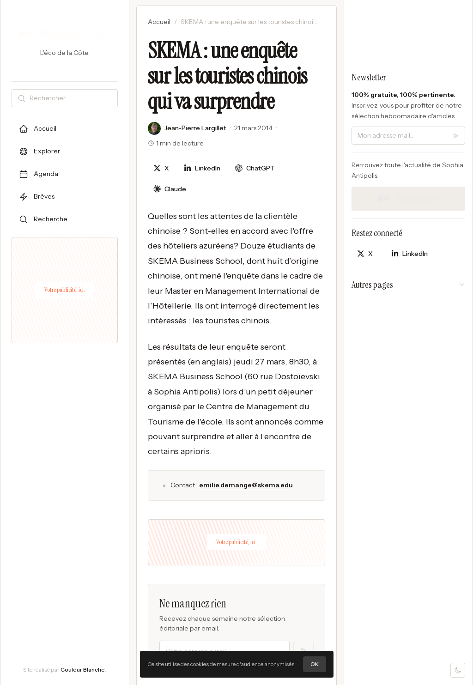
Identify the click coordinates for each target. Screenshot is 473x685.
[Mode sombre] (457, 670)
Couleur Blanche (83, 669)
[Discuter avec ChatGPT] (255, 168)
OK (314, 664)
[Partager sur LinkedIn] (202, 168)
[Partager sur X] (161, 168)
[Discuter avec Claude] (170, 189)
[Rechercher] (72, 98)
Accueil (159, 22)
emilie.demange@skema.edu (246, 485)
